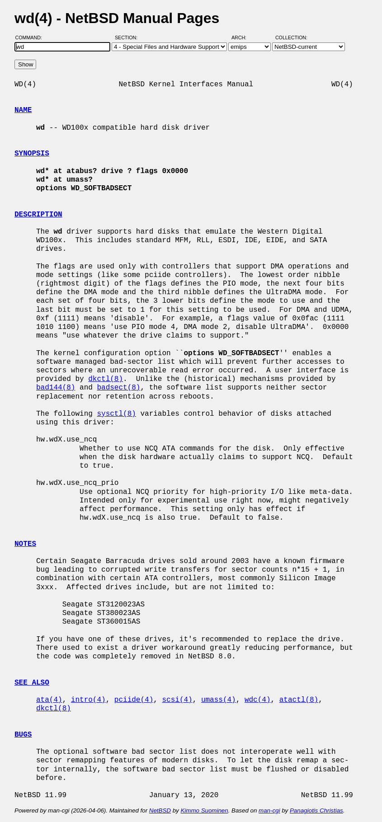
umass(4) (218, 700)
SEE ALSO (31, 683)
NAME (23, 110)
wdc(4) (258, 700)
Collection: (291, 37)
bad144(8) (55, 388)
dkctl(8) (105, 379)
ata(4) (49, 700)
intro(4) (88, 700)
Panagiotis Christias (316, 810)
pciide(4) (133, 700)
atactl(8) (298, 700)
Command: (31, 37)
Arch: (243, 37)
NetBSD (160, 810)
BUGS (23, 735)
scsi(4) (177, 700)
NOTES (25, 544)
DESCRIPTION (38, 215)
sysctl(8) (116, 414)
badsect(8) (118, 388)
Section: (128, 37)
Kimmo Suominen (204, 810)
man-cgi (269, 810)
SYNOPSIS (31, 154)
